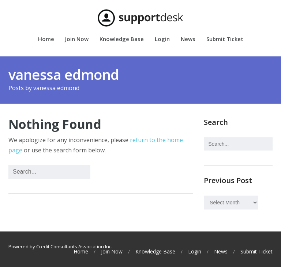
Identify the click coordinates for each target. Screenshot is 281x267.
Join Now (77, 39)
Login (162, 39)
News (188, 39)
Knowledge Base (122, 39)
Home (46, 39)
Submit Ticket (224, 39)
